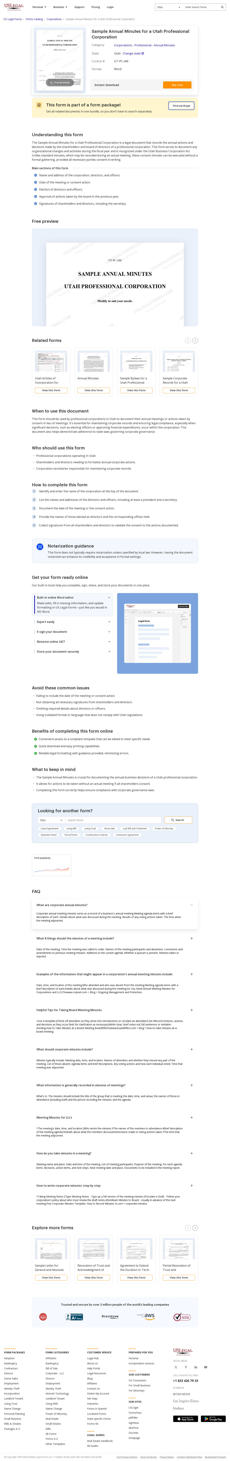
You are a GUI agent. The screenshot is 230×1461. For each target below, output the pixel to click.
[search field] (204, 7)
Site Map (92, 1398)
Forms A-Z (52, 1438)
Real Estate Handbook (100, 1441)
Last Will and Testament (135, 828)
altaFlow (133, 1427)
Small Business (12, 1418)
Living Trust (90, 828)
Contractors (11, 1368)
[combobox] (169, 7)
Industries (92, 1403)
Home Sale (109, 828)
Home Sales (11, 1378)
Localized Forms (96, 1413)
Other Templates (55, 1444)
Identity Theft (12, 1388)
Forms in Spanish (97, 1408)
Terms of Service (148, 1457)
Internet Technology (57, 1393)
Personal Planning (14, 1413)
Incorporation (12, 1393)
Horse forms (71, 834)
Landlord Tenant (13, 1398)
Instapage (134, 1438)
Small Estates (53, 1423)
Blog (89, 1378)
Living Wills (52, 1403)
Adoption (9, 1358)
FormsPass (135, 1412)
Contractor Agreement (127, 834)
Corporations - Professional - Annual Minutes (144, 45)
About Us (92, 1363)
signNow (134, 1422)
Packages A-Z (12, 1428)
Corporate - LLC (55, 1373)
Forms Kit (92, 1423)
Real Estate (52, 1418)
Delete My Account (98, 1393)
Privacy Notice (167, 1457)
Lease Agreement (49, 828)
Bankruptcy (10, 1363)
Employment (11, 1383)
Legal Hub (93, 1358)
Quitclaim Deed (48, 834)
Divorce (8, 1373)
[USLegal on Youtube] (206, 1367)
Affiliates (92, 1383)
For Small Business (139, 1385)
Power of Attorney (164, 828)
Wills (48, 1428)
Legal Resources (96, 1373)
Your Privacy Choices (126, 1457)
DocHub (133, 1432)
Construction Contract (97, 834)
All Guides (92, 1446)
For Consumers (137, 1380)
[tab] (72, 604)
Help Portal (93, 1368)
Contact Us (93, 1388)
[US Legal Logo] (183, 1352)
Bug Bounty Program (215, 1457)
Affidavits (51, 1358)
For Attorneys (136, 1390)
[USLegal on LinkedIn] (196, 1367)
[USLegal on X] (176, 1367)
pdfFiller (133, 1417)
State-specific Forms (99, 1418)
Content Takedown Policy (189, 1457)
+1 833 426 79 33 (185, 1381)
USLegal (133, 1407)
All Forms (51, 1433)
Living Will (71, 828)
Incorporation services (141, 1363)
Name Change (12, 1408)
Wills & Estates (12, 1423)
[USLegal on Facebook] (186, 1367)
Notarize (134, 1358)
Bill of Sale (52, 1368)
